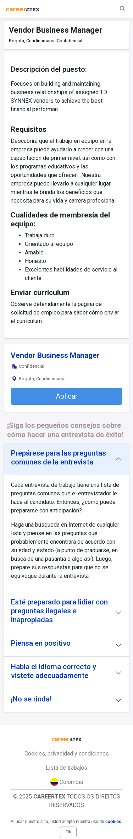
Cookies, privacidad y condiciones (66, 753)
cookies (113, 821)
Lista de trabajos (66, 767)
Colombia (66, 782)
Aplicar (67, 396)
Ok (68, 831)
